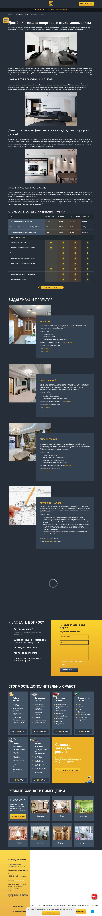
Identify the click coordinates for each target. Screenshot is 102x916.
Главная (10, 14)
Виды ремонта (47, 905)
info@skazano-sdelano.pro (18, 870)
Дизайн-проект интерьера (22, 14)
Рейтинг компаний (14, 891)
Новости (81, 905)
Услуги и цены (36, 905)
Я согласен (51, 913)
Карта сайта (94, 905)
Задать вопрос (68, 669)
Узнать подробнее (18, 816)
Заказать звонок (86, 3)
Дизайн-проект (71, 905)
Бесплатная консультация (67, 770)
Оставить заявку (79, 911)
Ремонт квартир (59, 905)
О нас (87, 905)
